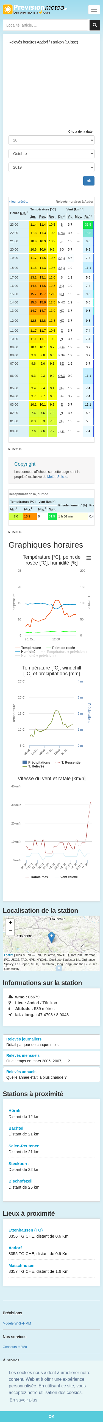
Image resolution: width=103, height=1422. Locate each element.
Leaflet (8, 955)
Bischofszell (51, 1184)
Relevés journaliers (51, 1042)
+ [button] (10, 923)
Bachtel (51, 1131)
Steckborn (51, 1167)
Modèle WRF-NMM (17, 1323)
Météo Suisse (57, 477)
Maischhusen (51, 1268)
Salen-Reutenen (51, 1149)
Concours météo (15, 1347)
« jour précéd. (18, 201)
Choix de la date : (81, 131)
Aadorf (51, 1251)
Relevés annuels (51, 1075)
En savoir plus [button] (23, 1400)
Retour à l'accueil (35, 9)
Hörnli (51, 1113)
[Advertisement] (51, 89)
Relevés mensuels (51, 1058)
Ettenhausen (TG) (51, 1233)
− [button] (10, 931)
